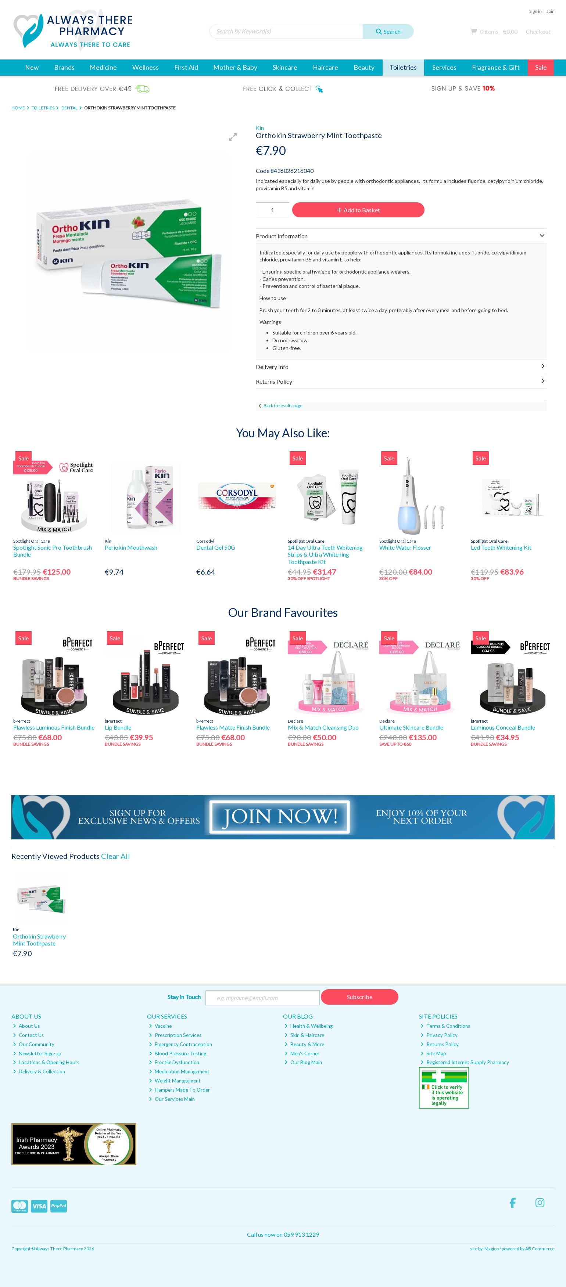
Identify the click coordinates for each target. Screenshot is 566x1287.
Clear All (115, 856)
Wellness (145, 67)
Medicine (103, 67)
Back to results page (283, 405)
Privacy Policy (439, 1035)
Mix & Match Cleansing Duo (323, 727)
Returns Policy (439, 1044)
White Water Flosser (405, 547)
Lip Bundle (118, 727)
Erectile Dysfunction (174, 1063)
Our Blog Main (303, 1063)
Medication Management (179, 1071)
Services (444, 67)
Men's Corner (301, 1053)
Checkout (538, 31)
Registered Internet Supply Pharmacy (464, 1063)
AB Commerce (540, 1248)
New (32, 67)
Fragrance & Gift (496, 67)
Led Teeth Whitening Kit (501, 547)
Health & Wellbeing (308, 1026)
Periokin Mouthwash (131, 547)
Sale (541, 67)
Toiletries (403, 67)
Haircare (325, 67)
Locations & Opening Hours (46, 1063)
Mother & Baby (235, 67)
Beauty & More (304, 1044)
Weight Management (175, 1081)
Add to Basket (357, 209)
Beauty (364, 67)
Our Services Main (172, 1099)
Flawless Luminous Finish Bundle (53, 727)
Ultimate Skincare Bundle (411, 727)
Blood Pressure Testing (177, 1053)
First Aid (186, 67)
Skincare (285, 67)
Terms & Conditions (445, 1026)
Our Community (33, 1044)
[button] (233, 137)
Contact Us (28, 1035)
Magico (491, 1248)
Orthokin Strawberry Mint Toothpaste (39, 940)
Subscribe (359, 996)
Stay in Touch (184, 996)
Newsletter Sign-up (37, 1053)
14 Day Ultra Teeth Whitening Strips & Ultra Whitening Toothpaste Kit (325, 554)
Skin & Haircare (304, 1035)
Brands (64, 67)
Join (551, 11)
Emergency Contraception (180, 1044)
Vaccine (160, 1026)
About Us (26, 1026)
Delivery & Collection (39, 1071)
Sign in (535, 11)
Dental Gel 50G (215, 547)
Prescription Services (175, 1035)
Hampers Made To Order (179, 1090)
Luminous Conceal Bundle (503, 727)
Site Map (433, 1053)
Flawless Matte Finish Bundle (233, 727)
